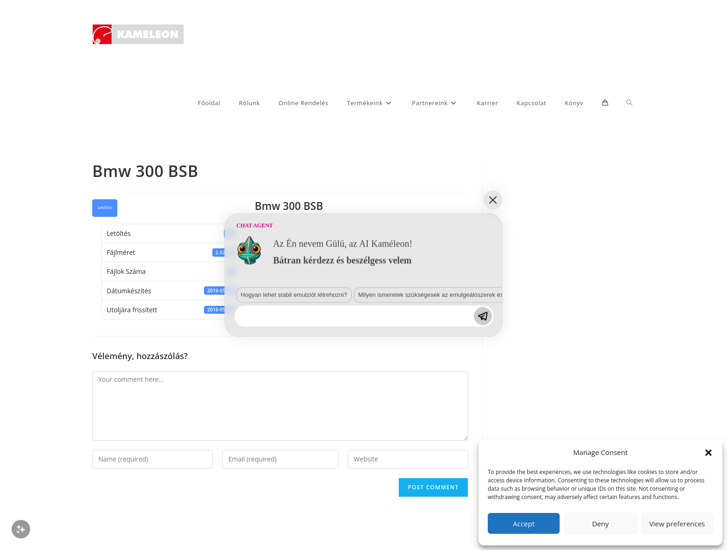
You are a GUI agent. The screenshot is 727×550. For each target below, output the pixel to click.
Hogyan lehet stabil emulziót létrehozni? (289, 299)
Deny (600, 523)
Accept (524, 523)
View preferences (677, 523)
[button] (708, 452)
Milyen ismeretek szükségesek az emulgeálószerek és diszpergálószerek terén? (459, 299)
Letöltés (104, 207)
